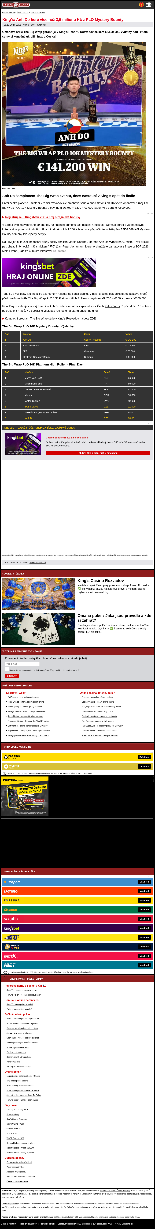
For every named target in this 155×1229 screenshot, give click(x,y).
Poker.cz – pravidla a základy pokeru (97, 697)
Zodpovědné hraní (117, 1194)
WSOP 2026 (12, 1133)
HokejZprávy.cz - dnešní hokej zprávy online (26, 711)
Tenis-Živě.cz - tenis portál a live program (25, 716)
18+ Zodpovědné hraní (102, 1224)
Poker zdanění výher (15, 1167)
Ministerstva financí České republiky (115, 1190)
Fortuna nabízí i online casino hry (21, 1177)
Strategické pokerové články (18, 1066)
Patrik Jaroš (112, 306)
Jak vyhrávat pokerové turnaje (19, 1033)
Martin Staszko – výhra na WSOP (21, 1148)
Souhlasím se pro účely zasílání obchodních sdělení (44, 670)
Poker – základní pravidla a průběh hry (23, 1019)
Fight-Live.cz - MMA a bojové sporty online (26, 702)
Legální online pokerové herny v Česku (23, 1076)
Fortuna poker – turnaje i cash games (22, 1100)
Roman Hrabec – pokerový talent (20, 1143)
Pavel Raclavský (38, 24)
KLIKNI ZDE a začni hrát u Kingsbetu (98, 453)
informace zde (57, 1207)
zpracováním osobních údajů (34, 670)
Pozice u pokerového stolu (18, 1047)
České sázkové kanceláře (17, 1181)
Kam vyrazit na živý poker (17, 1109)
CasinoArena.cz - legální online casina (98, 702)
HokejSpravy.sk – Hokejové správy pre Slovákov (28, 735)
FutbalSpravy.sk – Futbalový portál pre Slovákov (102, 726)
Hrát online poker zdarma (17, 1081)
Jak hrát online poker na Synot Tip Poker (24, 1095)
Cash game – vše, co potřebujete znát (23, 1038)
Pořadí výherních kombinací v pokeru (22, 1023)
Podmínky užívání (47, 1224)
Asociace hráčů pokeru (16, 1172)
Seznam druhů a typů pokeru (19, 1057)
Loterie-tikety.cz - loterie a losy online (97, 711)
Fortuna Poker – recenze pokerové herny (24, 995)
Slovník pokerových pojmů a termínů (22, 1043)
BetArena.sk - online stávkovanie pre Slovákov (27, 726)
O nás (3, 1224)
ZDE (93, 318)
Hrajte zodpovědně (8, 555)
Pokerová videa (13, 1062)
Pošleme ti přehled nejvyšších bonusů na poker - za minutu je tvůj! (46, 658)
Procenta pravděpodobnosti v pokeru (22, 1028)
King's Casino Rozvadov (101, 580)
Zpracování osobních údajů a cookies (74, 1224)
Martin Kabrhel (77, 242)
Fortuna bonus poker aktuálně (19, 1009)
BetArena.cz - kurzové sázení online (23, 697)
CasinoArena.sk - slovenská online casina (99, 731)
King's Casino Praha (15, 1124)
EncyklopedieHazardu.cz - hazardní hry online (101, 707)
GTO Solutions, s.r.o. (126, 1224)
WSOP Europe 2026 (15, 1138)
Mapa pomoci (84, 1217)
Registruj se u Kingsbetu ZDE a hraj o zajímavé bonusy (42, 217)
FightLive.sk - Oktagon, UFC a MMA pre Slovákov (29, 731)
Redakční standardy (28, 1224)
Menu (148, 5)
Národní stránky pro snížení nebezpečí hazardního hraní (115, 1217)
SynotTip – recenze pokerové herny (22, 990)
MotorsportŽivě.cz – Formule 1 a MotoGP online (28, 721)
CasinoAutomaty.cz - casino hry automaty (99, 716)
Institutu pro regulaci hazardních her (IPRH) (63, 1194)
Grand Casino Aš (14, 1129)
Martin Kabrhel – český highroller (20, 1153)
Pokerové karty (13, 1114)
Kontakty (12, 1224)
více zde (145, 555)
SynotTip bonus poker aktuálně (20, 1004)
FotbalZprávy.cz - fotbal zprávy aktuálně (25, 707)
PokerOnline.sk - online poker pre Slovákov (100, 735)
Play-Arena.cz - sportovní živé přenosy (98, 721)
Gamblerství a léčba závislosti (19, 1162)
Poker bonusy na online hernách (20, 1085)
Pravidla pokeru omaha (16, 1052)
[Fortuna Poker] (24, 815)
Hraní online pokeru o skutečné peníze (23, 1090)
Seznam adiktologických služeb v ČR (62, 1217)
